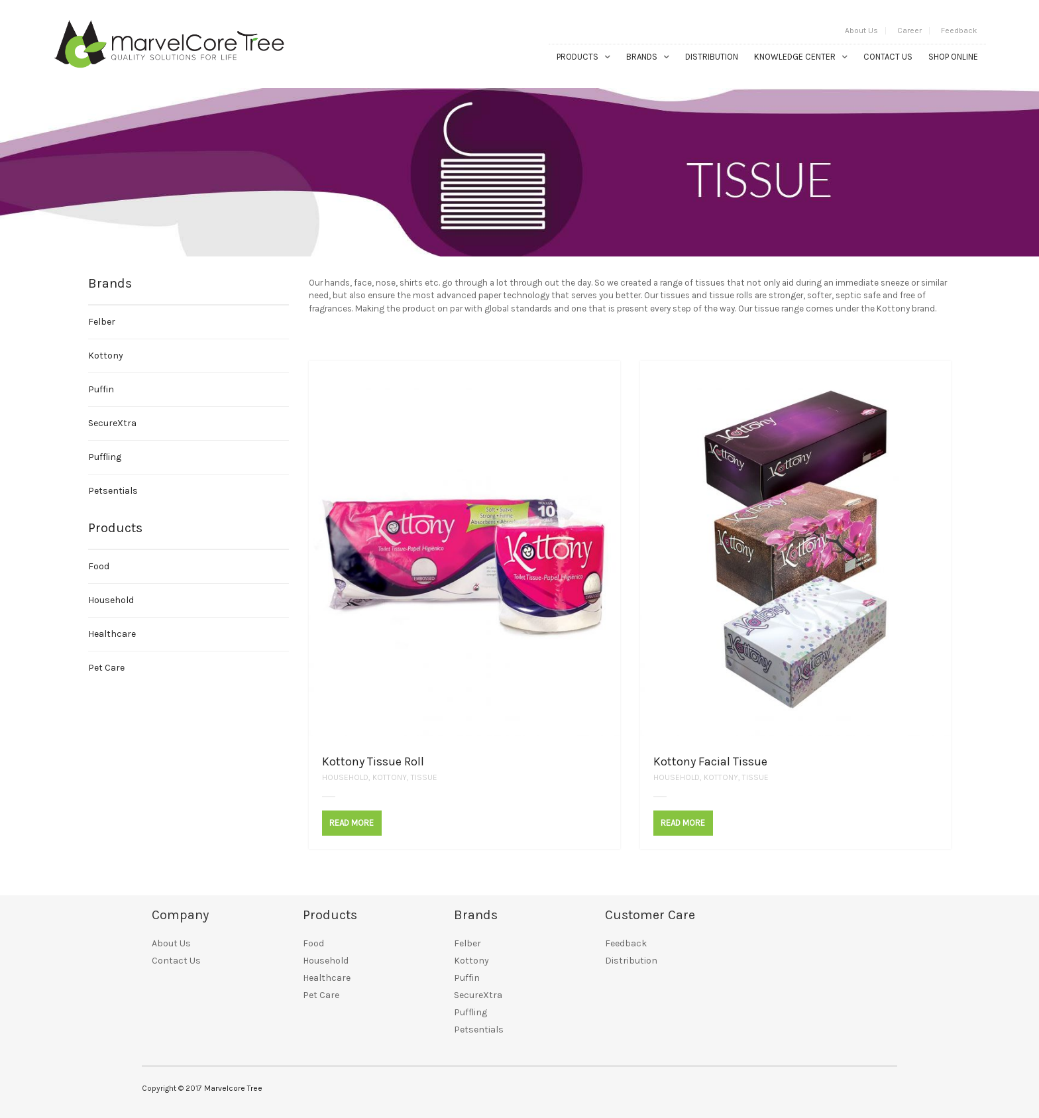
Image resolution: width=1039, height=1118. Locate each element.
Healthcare (112, 634)
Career (909, 30)
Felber (101, 321)
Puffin (101, 389)
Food (98, 566)
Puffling (104, 457)
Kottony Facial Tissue (710, 761)
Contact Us (887, 57)
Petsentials (113, 490)
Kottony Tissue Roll (373, 761)
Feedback (959, 30)
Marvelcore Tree (233, 1088)
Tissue (424, 777)
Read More (351, 823)
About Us (861, 30)
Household (345, 777)
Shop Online (953, 57)
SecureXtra (112, 423)
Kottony (389, 777)
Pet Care (106, 667)
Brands (641, 57)
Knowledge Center (795, 57)
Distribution (711, 57)
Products (577, 57)
